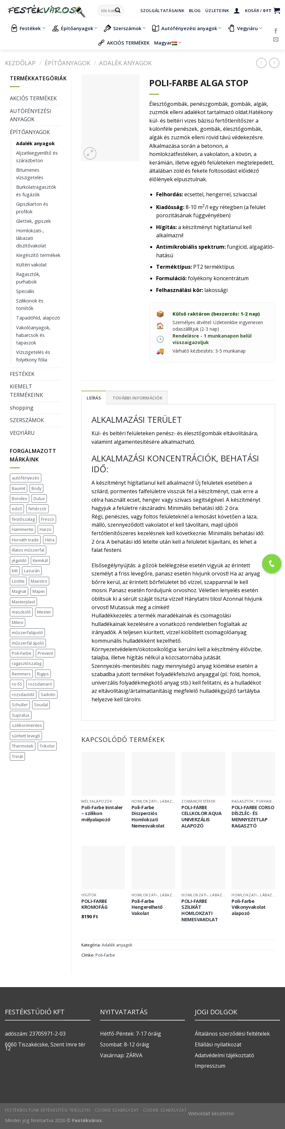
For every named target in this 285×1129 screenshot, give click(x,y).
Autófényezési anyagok (186, 28)
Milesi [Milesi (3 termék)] (17, 622)
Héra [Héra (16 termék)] (49, 540)
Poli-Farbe (105, 955)
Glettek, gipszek (33, 221)
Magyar (167, 42)
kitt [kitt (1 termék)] (15, 571)
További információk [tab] (137, 398)
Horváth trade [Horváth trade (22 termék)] (25, 540)
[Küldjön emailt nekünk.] (275, 40)
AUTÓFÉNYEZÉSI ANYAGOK (30, 115)
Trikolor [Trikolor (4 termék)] (47, 746)
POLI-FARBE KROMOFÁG (94, 904)
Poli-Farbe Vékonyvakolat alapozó (249, 907)
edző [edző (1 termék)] (17, 509)
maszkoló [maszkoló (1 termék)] (21, 612)
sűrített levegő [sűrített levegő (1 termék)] (26, 736)
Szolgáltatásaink (162, 10)
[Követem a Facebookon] (275, 31)
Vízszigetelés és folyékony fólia (33, 356)
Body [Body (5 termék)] (36, 488)
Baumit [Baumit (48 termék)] (18, 488)
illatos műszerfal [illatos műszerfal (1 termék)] (28, 550)
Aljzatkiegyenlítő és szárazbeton (37, 157)
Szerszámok (125, 28)
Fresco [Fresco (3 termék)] (47, 519)
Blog (195, 10)
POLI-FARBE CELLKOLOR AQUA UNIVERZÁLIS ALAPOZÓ (201, 817)
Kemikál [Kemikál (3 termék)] (40, 560)
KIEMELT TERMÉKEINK (26, 391)
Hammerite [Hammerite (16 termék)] (22, 529)
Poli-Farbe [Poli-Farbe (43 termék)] (21, 653)
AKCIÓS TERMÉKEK (123, 43)
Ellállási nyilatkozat (218, 1044)
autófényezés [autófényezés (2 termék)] (25, 478)
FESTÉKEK (22, 374)
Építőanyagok (74, 28)
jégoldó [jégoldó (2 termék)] (19, 560)
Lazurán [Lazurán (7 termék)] (32, 571)
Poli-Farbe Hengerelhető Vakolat (147, 907)
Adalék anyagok (125, 63)
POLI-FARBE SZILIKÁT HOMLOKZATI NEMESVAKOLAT (199, 910)
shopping (21, 407)
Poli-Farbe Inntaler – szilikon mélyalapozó (102, 814)
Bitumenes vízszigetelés (29, 174)
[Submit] (118, 10)
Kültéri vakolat (31, 265)
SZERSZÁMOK (27, 420)
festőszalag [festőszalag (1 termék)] (23, 519)
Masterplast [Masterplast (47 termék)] (23, 602)
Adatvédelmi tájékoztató (224, 1055)
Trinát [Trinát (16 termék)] (17, 756)
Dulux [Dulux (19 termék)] (39, 498)
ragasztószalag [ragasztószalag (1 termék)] (26, 663)
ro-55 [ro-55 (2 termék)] (17, 684)
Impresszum (210, 1065)
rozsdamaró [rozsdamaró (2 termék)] (40, 684)
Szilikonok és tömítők (29, 304)
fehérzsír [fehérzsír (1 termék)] (37, 509)
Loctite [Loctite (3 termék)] (18, 581)
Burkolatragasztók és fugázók (36, 191)
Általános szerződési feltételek (232, 1033)
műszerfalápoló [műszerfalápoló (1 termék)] (27, 632)
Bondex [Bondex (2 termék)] (19, 498)
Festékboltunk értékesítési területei (48, 1110)
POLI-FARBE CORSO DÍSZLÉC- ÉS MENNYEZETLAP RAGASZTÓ (253, 817)
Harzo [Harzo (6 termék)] (45, 529)
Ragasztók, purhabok (28, 278)
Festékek (27, 28)
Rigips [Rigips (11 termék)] (43, 674)
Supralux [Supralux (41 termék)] (21, 715)
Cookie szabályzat (116, 1110)
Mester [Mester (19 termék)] (44, 612)
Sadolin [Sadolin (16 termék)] (48, 694)
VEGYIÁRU (22, 433)
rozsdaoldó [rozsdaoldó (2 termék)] (23, 694)
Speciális (25, 291)
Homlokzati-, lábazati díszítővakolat (31, 238)
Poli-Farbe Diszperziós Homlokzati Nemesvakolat (148, 817)
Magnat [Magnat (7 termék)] (19, 591)
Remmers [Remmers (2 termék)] (21, 674)
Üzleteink (217, 10)
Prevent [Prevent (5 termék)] (45, 653)
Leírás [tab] (94, 398)
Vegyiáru (245, 28)
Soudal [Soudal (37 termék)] (41, 705)
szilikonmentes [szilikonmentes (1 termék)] (27, 725)
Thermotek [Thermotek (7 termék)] (22, 746)
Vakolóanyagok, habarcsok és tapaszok (33, 335)
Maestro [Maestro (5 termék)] (39, 581)
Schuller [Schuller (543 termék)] (20, 705)
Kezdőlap (20, 63)
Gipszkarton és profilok (32, 208)
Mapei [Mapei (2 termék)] (38, 591)
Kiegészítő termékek (38, 255)
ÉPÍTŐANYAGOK (67, 63)
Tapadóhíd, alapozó (38, 318)
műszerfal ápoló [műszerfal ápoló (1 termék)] (28, 643)
